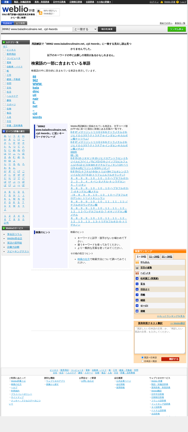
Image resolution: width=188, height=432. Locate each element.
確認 (142, 300)
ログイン (154, 2)
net (35, 106)
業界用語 (11, 54)
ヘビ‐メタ (145, 273)
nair (35, 99)
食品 (9, 113)
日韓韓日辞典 (75, 2)
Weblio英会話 (14, 238)
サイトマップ (17, 397)
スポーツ (11, 104)
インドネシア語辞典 (160, 404)
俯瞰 (142, 311)
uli (34, 95)
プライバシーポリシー (21, 394)
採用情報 (120, 387)
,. (33, 110)
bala (36, 88)
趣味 (9, 100)
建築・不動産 (13, 79)
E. (34, 102)
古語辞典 (90, 2)
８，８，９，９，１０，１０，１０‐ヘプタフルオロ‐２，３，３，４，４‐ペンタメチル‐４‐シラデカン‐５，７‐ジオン (99, 181)
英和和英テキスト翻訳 (150, 323)
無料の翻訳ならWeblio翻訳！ (50, 12)
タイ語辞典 (156, 407)
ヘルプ (183, 2)
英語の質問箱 (14, 242)
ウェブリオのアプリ (55, 381)
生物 (9, 108)
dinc (36, 91)
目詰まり (145, 289)
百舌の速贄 (146, 267)
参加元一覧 (180, 23)
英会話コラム (14, 234)
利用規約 (15, 391)
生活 (9, 92)
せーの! (144, 305)
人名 (9, 117)
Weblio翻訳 (156, 391)
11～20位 (154, 256)
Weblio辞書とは (18, 381)
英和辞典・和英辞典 (160, 387)
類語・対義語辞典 (22, 2)
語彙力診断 (13, 247)
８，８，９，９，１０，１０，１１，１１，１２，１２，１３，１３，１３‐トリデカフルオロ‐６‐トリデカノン (98, 221)
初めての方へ (166, 23)
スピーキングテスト (18, 251)
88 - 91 (74, 155)
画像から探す (52, 384)
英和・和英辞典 (42, 2)
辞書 (6, 2)
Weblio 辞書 (169, 2)
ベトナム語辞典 (158, 410)
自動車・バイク (15, 66)
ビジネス (11, 50)
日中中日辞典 (59, 2)
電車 (9, 62)
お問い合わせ (87, 381)
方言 (9, 121)
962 (35, 80)
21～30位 (167, 256)
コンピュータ (13, 58)
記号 (6, 223)
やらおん (145, 262)
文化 (9, 87)
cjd (35, 113)
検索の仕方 (84, 259)
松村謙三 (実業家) (149, 278)
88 (34, 76)
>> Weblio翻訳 (177, 323)
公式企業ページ (123, 381)
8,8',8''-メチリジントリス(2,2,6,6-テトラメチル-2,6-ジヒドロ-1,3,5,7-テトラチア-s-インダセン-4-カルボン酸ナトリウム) (99, 135)
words (37, 117)
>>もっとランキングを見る (171, 316)
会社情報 (120, 384)
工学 (9, 75)
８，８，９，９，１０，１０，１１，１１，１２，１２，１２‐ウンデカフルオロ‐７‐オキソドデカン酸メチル (98, 211)
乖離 (142, 294)
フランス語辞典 (158, 400)
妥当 (142, 284)
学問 (9, 83)
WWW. (37, 84)
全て (5, 46)
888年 (73, 152)
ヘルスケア (12, 96)
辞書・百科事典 (15, 125)
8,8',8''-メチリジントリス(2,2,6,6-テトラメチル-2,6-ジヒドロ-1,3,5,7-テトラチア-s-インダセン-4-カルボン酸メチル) (99, 145)
